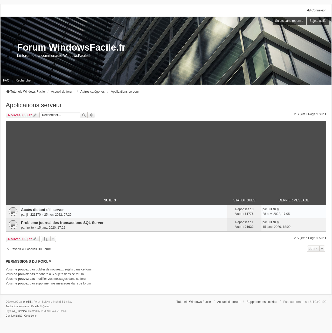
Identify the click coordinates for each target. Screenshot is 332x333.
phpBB (27, 301)
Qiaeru (46, 306)
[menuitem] (14, 316)
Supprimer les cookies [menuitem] (261, 302)
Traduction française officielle (22, 306)
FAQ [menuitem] (6, 80)
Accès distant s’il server (42, 210)
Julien (272, 209)
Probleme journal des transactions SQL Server (62, 223)
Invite (30, 227)
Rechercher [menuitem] (24, 80)
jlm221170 (33, 214)
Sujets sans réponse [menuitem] (289, 21)
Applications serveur (34, 104)
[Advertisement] (166, 157)
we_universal (19, 311)
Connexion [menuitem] (316, 10)
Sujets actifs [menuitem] (317, 21)
